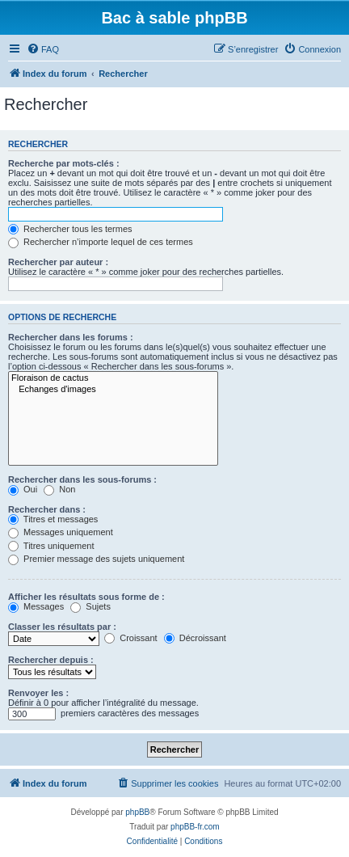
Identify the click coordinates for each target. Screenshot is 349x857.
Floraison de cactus (113, 378)
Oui (22, 489)
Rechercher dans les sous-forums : (82, 479)
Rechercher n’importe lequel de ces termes (100, 242)
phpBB (137, 812)
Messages (36, 606)
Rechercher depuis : (51, 660)
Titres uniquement (51, 546)
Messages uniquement (60, 532)
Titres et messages (53, 519)
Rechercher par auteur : (58, 262)
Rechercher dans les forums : (70, 337)
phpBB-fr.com (195, 826)
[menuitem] (43, 49)
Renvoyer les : (38, 693)
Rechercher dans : (47, 509)
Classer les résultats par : (62, 626)
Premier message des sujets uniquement (96, 559)
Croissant (131, 638)
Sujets (90, 606)
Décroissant (195, 638)
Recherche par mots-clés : (64, 163)
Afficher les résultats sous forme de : (86, 597)
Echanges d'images (113, 389)
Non (59, 489)
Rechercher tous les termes (70, 229)
